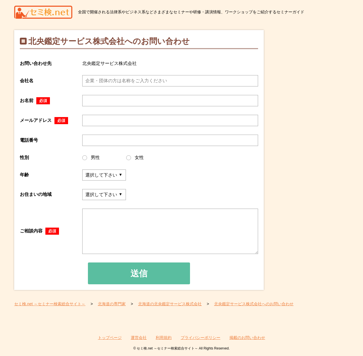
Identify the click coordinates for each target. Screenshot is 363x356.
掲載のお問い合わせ (247, 337)
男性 (91, 157)
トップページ (110, 337)
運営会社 (139, 337)
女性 (135, 157)
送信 (138, 273)
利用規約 (164, 337)
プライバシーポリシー (200, 337)
